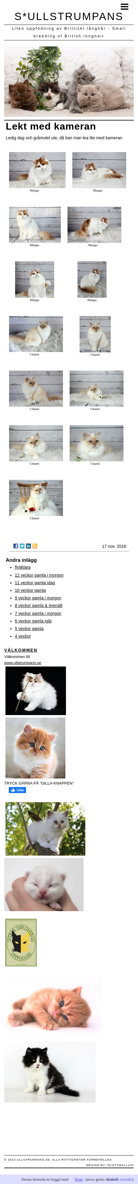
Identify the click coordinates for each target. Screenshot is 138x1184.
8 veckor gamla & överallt (38, 605)
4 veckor (23, 636)
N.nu (79, 1179)
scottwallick (120, 1165)
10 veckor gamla (30, 590)
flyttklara (23, 567)
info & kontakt (120, 1179)
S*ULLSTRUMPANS (69, 16)
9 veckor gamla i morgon (38, 597)
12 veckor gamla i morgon (39, 575)
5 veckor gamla (29, 628)
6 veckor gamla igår (33, 621)
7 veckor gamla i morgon (38, 613)
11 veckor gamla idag (35, 582)
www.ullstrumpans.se (22, 662)
